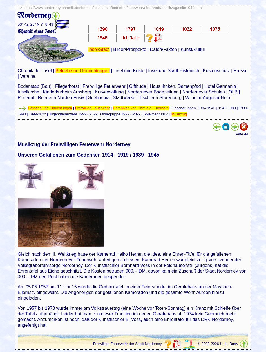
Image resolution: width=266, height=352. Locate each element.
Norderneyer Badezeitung (152, 92)
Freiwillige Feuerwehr (103, 86)
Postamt (26, 97)
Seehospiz (98, 97)
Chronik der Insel (35, 70)
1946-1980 (227, 108)
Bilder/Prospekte (129, 49)
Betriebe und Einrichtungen (82, 70)
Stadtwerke (124, 97)
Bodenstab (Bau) (35, 86)
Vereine (27, 76)
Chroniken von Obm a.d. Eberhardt (141, 108)
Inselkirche (28, 92)
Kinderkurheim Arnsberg (67, 92)
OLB (233, 92)
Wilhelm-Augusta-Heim (208, 97)
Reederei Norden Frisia (61, 97)
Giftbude (137, 86)
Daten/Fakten (163, 49)
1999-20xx (37, 114)
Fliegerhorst (67, 86)
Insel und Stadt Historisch (173, 70)
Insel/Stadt (99, 49)
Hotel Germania (220, 86)
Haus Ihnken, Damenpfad (175, 86)
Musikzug (179, 114)
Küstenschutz (216, 70)
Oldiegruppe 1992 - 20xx (120, 114)
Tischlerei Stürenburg (160, 97)
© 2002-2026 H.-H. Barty (218, 344)
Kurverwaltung (109, 92)
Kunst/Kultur (193, 49)
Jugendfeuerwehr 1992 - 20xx (73, 114)
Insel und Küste (128, 70)
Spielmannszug (155, 114)
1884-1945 (206, 108)
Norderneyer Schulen (203, 92)
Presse (241, 70)
